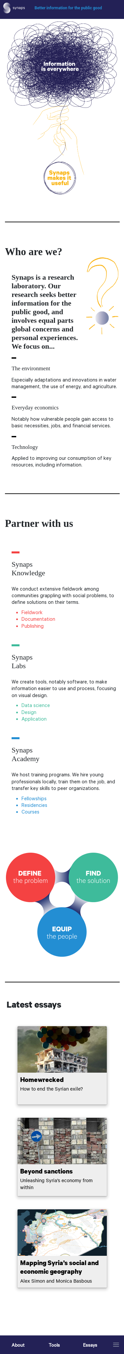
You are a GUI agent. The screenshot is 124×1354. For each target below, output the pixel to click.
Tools (54, 1344)
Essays (90, 1344)
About (18, 1344)
